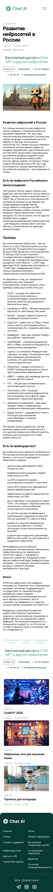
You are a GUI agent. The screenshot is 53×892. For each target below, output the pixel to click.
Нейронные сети (12, 850)
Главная (7, 831)
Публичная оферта (13, 861)
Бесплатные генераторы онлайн (38, 844)
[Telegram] (18, 887)
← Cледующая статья (12, 641)
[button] (44, 8)
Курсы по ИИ (10, 856)
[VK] (26, 887)
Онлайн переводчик (39, 836)
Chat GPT (11, 23)
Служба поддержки (13, 842)
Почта (31, 831)
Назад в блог (26, 641)
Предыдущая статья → (40, 641)
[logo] (16, 8)
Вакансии (33, 858)
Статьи (6, 836)
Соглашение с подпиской (35, 852)
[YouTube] (34, 887)
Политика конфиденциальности (39, 866)
